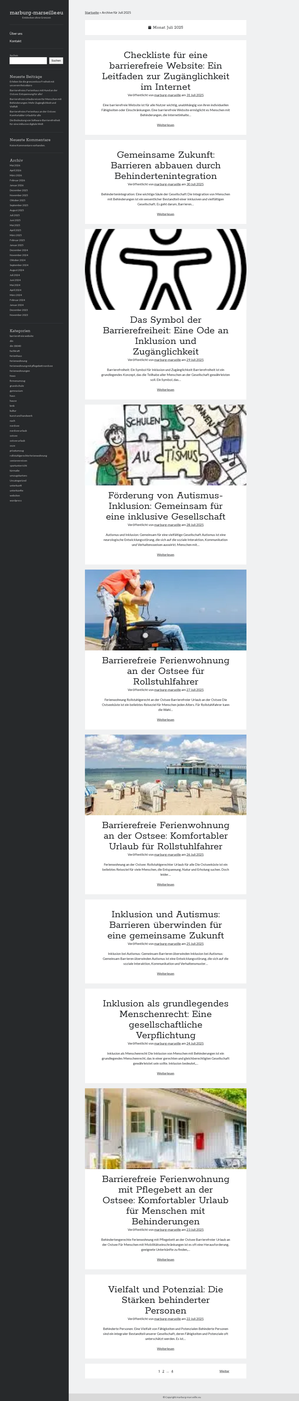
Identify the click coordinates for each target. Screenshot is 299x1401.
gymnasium (16, 390)
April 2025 (15, 230)
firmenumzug (17, 380)
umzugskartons (18, 475)
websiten (15, 495)
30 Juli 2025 (195, 184)
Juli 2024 (15, 275)
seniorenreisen (18, 460)
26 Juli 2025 (195, 854)
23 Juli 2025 (195, 1229)
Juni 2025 (15, 220)
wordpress (16, 500)
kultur (13, 410)
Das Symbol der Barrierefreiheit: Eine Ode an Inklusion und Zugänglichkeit (165, 269)
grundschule (17, 385)
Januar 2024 (16, 305)
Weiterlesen (165, 125)
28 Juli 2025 (195, 525)
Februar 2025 (17, 240)
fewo (12, 375)
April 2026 (15, 170)
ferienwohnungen (20, 370)
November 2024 (19, 255)
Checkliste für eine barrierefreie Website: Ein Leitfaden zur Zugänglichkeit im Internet (165, 71)
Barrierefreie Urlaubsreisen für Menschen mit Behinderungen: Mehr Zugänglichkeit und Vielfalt (35, 102)
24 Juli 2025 (195, 1043)
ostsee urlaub (17, 440)
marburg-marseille (167, 95)
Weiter (224, 1371)
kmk (12, 405)
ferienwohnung (18, 360)
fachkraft (15, 350)
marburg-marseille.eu (36, 13)
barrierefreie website (21, 335)
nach (12, 420)
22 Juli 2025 (195, 1319)
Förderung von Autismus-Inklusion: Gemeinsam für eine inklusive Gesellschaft (165, 445)
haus (12, 395)
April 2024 (15, 290)
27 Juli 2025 (195, 690)
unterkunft (16, 485)
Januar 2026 (16, 185)
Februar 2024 (17, 300)
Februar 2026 (17, 180)
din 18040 (15, 345)
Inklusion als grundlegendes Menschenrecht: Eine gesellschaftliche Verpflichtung (166, 1020)
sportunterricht (18, 465)
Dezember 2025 (19, 190)
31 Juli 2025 (195, 95)
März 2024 (16, 295)
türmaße (15, 470)
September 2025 (19, 205)
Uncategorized (18, 480)
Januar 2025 (16, 245)
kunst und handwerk (21, 415)
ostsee (13, 435)
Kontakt (15, 41)
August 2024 (17, 270)
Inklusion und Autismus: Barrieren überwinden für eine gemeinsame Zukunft (165, 925)
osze (12, 445)
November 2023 (19, 314)
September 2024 (19, 265)
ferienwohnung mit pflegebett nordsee (31, 365)
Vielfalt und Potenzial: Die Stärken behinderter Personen (165, 1300)
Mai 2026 (15, 165)
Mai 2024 (15, 285)
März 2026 (16, 175)
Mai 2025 (15, 225)
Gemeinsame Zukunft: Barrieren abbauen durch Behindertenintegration (166, 165)
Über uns (16, 33)
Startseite (92, 12)
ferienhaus (16, 355)
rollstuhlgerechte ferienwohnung (28, 455)
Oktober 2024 (17, 260)
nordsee (14, 425)
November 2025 (19, 195)
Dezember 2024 (19, 250)
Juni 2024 (15, 280)
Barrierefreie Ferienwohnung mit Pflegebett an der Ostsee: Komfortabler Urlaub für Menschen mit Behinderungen (165, 1128)
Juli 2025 (15, 215)
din (11, 340)
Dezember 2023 (19, 309)
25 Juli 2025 (195, 943)
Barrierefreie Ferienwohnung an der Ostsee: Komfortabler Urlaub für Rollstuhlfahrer (165, 775)
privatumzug (17, 450)
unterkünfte (16, 490)
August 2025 (17, 210)
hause (13, 400)
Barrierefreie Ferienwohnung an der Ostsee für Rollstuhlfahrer (165, 610)
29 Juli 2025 (195, 360)
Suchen (14, 55)
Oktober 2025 (17, 200)
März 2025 (16, 235)
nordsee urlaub (18, 430)
